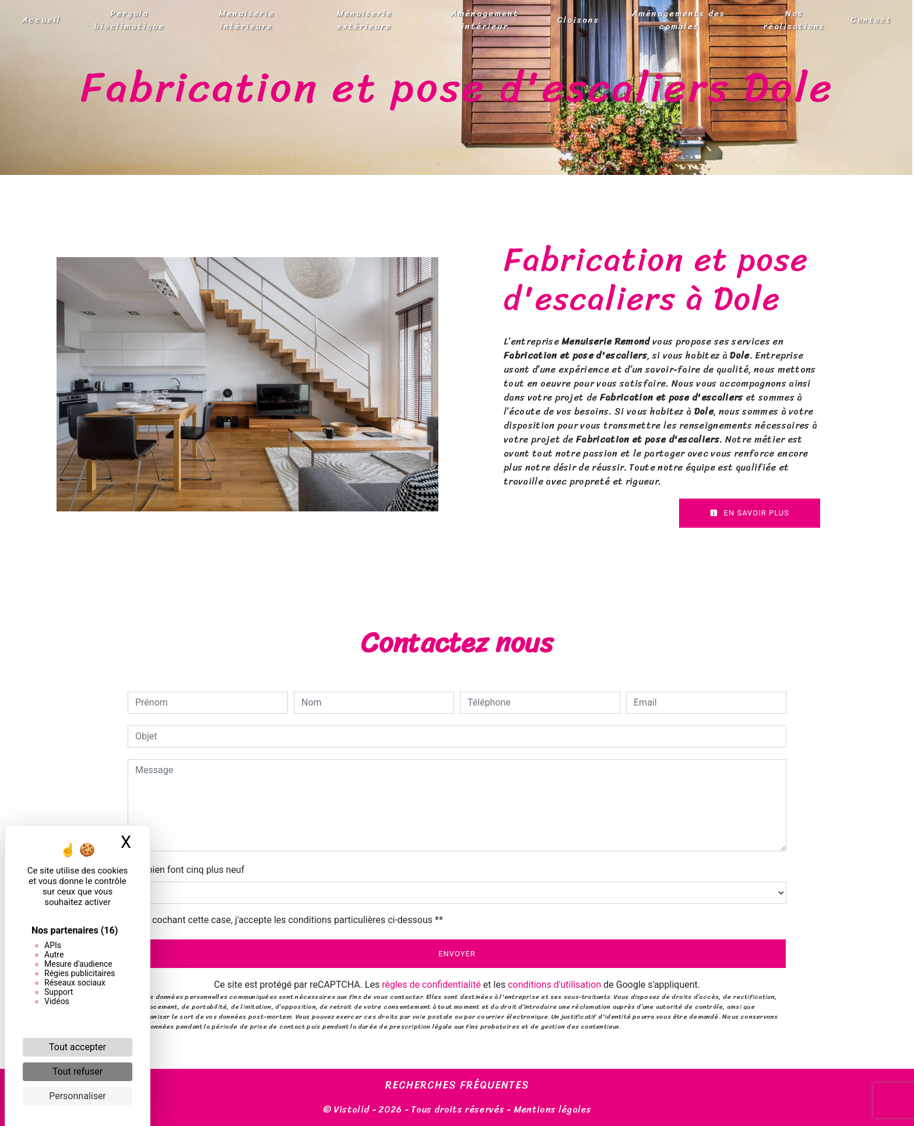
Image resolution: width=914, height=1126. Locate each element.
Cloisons (578, 19)
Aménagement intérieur (485, 20)
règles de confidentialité (431, 984)
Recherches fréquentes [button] (457, 1085)
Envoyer (457, 953)
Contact (871, 19)
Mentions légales (551, 1109)
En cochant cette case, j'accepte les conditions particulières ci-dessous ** (291, 919)
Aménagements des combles (678, 20)
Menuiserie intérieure (247, 20)
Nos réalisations (794, 20)
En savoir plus (749, 512)
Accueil (41, 19)
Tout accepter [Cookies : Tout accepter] (77, 1047)
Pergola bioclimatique (129, 20)
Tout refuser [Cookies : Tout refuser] (77, 1071)
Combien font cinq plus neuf (186, 869)
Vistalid (352, 1109)
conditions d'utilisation (554, 984)
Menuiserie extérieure (364, 20)
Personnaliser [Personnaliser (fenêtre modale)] (77, 1096)
